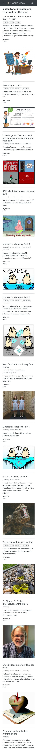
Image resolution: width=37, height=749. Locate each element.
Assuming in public (12, 85)
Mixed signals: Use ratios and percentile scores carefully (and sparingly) (18, 138)
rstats (12, 88)
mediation (26, 88)
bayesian (25, 670)
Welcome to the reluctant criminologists (15, 732)
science (17, 22)
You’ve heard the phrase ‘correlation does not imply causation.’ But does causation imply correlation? (18, 551)
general (5, 22)
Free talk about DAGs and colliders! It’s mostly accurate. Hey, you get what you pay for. (18, 94)
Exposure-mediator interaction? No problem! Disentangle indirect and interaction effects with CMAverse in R (17, 255)
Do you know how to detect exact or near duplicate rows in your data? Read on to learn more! (18, 378)
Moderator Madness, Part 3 (16, 244)
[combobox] (32, 2)
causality (18, 88)
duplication (6, 372)
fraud (14, 372)
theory (12, 22)
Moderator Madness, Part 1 (16, 426)
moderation (26, 247)
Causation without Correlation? (18, 542)
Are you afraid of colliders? (16, 476)
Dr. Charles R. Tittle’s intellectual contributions (15, 602)
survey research (20, 370)
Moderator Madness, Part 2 (16, 297)
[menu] (4, 3)
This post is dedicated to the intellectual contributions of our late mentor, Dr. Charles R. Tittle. (17, 612)
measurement (27, 143)
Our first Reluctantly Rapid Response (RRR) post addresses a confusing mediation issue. (18, 202)
